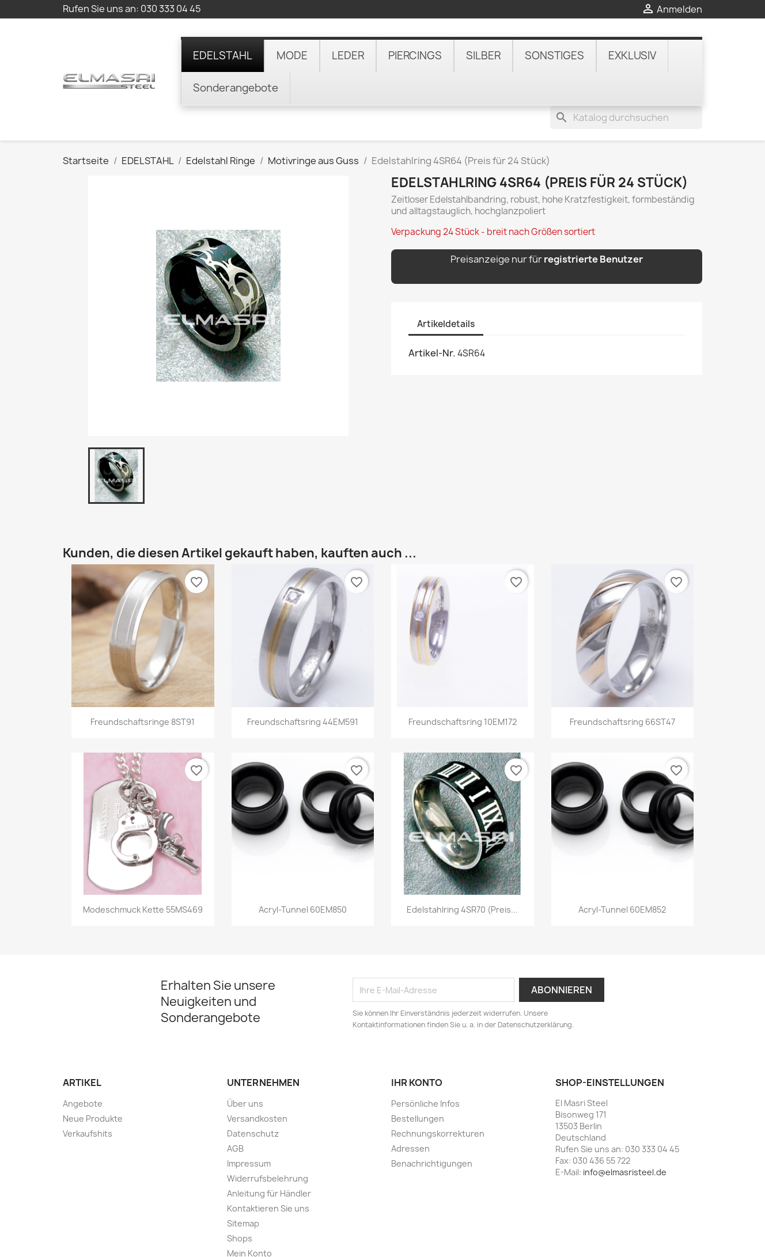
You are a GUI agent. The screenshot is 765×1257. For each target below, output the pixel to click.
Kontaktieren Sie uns (268, 1176)
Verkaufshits (87, 1101)
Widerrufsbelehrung (267, 1146)
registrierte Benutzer (593, 227)
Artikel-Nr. (432, 321)
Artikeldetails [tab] (446, 292)
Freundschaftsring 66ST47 (622, 689)
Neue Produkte (93, 1086)
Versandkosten (257, 1086)
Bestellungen (417, 1086)
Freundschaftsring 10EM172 (462, 689)
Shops (239, 1206)
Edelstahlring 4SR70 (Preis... (462, 877)
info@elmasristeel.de (624, 1139)
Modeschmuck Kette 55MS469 (143, 877)
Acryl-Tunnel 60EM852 (622, 877)
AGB (235, 1116)
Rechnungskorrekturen (437, 1101)
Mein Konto (249, 1221)
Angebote (83, 1071)
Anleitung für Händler (269, 1161)
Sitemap (243, 1191)
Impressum (249, 1131)
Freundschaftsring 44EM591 (302, 689)
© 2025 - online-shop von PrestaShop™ (382, 1242)
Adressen (410, 1116)
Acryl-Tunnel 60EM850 (303, 877)
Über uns (245, 1071)
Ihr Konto (416, 1051)
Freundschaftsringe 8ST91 (142, 689)
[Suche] (626, 42)
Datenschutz (253, 1101)
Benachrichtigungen (431, 1131)
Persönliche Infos (425, 1071)
